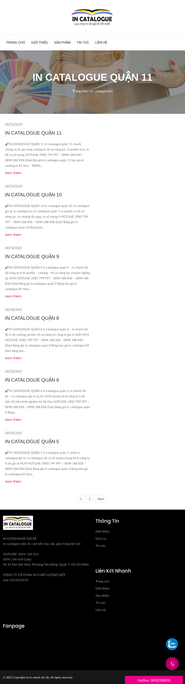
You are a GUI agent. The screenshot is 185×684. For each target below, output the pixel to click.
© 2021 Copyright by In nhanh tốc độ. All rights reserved (37, 677)
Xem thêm (13, 173)
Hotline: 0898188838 (154, 680)
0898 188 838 (13, 559)
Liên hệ (101, 42)
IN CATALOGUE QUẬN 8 (32, 318)
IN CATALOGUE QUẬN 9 (32, 256)
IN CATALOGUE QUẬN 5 (32, 441)
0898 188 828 (28, 554)
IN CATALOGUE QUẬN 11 (33, 133)
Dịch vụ (101, 538)
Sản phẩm (62, 42)
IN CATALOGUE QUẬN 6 (32, 380)
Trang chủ (15, 42)
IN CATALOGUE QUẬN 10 (33, 194)
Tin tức (83, 42)
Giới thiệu (39, 42)
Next (101, 499)
